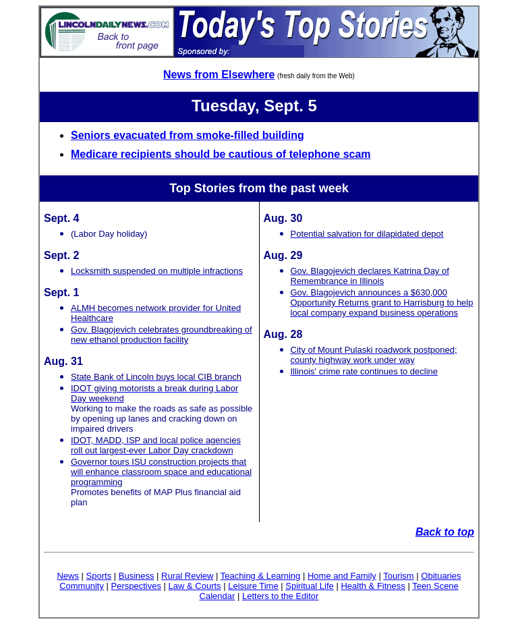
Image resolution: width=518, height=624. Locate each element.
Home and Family (342, 576)
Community (81, 586)
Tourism (398, 576)
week (334, 188)
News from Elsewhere (219, 74)
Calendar (217, 596)
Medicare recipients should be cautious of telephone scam (221, 154)
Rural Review (187, 576)
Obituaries (441, 576)
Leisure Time (253, 586)
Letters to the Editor (280, 596)
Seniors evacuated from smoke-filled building (187, 135)
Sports (99, 576)
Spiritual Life (309, 586)
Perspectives (136, 586)
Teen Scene (435, 586)
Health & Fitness (373, 586)
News (68, 576)
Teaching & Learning (261, 576)
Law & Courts (195, 586)
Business (136, 576)
